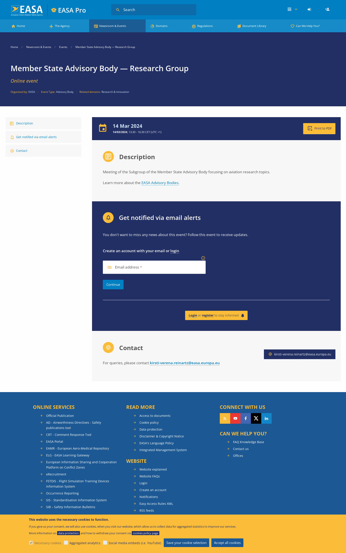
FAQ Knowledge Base (248, 442)
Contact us (241, 449)
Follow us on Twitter (256, 418)
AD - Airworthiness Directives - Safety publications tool (73, 425)
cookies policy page (145, 533)
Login (309, 9)
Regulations (205, 26)
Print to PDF (323, 128)
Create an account (152, 490)
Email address (127, 267)
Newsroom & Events (112, 26)
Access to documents (155, 416)
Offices (238, 456)
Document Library (254, 26)
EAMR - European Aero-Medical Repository (77, 448)
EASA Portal (54, 441)
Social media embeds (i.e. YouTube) (135, 543)
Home (21, 26)
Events (63, 47)
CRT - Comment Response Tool (68, 435)
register (208, 315)
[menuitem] (309, 9)
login (174, 250)
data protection (68, 533)
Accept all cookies (227, 542)
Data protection (150, 429)
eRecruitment (56, 474)
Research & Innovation (115, 92)
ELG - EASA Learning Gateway (67, 455)
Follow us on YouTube (235, 418)
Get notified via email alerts (36, 137)
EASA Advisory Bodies (160, 182)
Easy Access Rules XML (156, 504)
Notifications (148, 497)
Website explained (153, 469)
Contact (21, 151)
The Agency (62, 26)
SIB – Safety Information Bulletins (70, 507)
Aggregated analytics (85, 543)
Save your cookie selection (186, 542)
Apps (292, 9)
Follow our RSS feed (225, 418)
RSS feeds (146, 510)
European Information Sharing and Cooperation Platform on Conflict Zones (81, 464)
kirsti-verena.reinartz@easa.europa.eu (185, 362)
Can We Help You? (308, 26)
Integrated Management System (163, 450)
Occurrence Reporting (62, 493)
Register (328, 9)
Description (24, 123)
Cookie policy (149, 422)
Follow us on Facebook (246, 418)
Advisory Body (64, 92)
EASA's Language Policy (156, 443)
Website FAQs (149, 476)
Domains (161, 26)
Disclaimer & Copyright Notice (161, 436)
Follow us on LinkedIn (266, 418)
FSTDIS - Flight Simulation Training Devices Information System (77, 483)
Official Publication (60, 416)
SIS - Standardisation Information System (76, 500)
